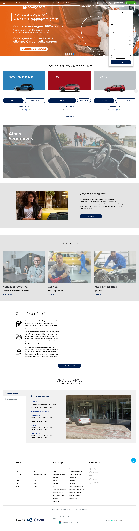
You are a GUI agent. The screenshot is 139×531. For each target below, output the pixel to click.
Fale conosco (73, 477)
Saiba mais (22, 106)
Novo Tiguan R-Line (22, 468)
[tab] (14, 393)
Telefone (113, 55)
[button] (65, 54)
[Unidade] (121, 37)
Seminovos (73, 468)
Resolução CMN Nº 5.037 (60, 489)
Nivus (17, 486)
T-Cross (35, 468)
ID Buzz (35, 486)
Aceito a (118, 58)
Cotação (13, 101)
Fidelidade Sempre (58, 495)
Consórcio (55, 483)
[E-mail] (121, 29)
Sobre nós (55, 477)
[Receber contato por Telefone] (111, 55)
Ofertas (55, 471)
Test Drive (35, 101)
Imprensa (55, 498)
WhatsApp (129, 55)
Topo (133, 460)
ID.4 (34, 477)
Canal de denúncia (75, 495)
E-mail (121, 55)
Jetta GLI (18, 480)
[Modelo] (121, 45)
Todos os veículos (69, 116)
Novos (54, 468)
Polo (17, 477)
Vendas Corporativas (76, 471)
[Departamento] (121, 41)
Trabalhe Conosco (58, 492)
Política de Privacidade (76, 486)
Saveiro (35, 480)
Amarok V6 (36, 483)
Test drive (72, 483)
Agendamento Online (59, 474)
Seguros (55, 480)
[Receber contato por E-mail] (118, 55)
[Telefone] (121, 33)
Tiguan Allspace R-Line (39, 474)
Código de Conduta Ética (77, 489)
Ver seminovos (21, 145)
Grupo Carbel (56, 501)
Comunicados (73, 498)
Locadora (72, 480)
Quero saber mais (69, 366)
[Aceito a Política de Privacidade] (111, 58)
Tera (17, 471)
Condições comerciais (76, 492)
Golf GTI (18, 474)
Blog (54, 486)
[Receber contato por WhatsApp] (125, 55)
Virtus (17, 483)
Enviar (120, 62)
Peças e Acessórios (75, 474)
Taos (34, 471)
